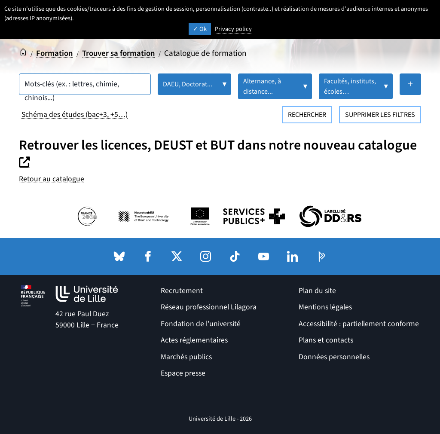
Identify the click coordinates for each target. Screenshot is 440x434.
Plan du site (317, 290)
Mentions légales (325, 307)
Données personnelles (334, 356)
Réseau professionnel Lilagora (209, 307)
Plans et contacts (326, 340)
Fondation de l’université (201, 323)
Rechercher (307, 114)
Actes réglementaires (194, 340)
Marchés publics (186, 356)
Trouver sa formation (120, 53)
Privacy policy (233, 29)
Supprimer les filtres (380, 114)
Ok (200, 29)
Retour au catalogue (51, 179)
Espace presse (183, 372)
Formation (55, 53)
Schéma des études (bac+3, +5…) (74, 114)
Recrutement (182, 290)
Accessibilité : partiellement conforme (359, 323)
